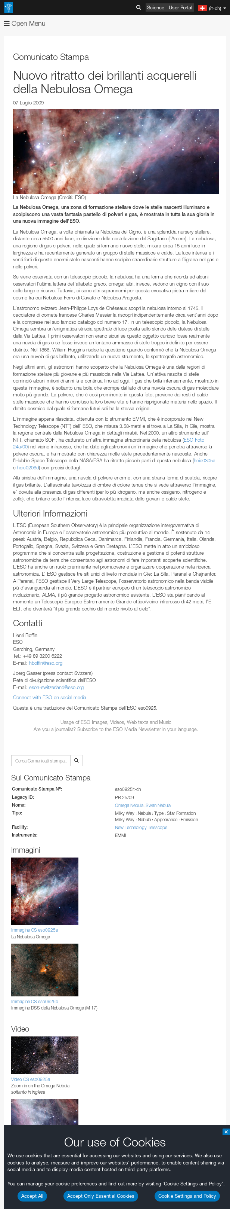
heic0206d (28, 467)
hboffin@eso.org (45, 663)
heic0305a (204, 460)
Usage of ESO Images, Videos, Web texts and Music (115, 722)
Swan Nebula (158, 805)
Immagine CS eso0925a (34, 930)
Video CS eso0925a (30, 1079)
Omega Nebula (129, 805)
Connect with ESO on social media (49, 697)
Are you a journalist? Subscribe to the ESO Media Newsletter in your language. (116, 729)
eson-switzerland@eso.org (56, 687)
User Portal (180, 7)
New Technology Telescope (141, 827)
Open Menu (25, 23)
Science (155, 7)
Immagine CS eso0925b (34, 1001)
